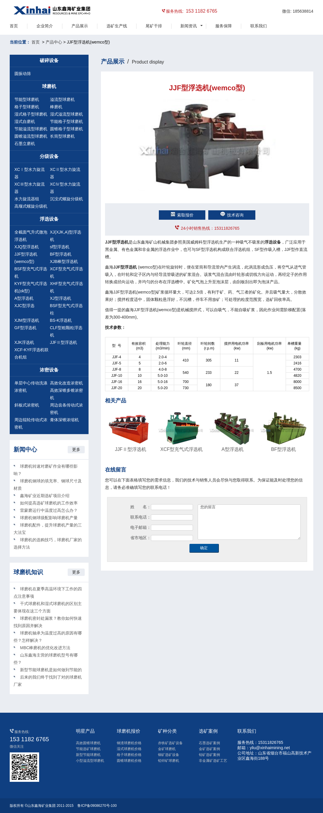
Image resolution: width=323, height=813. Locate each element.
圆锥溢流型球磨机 (30, 136)
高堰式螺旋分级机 (30, 206)
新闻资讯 (188, 26)
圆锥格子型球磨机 (66, 128)
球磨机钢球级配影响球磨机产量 (49, 517)
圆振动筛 (22, 73)
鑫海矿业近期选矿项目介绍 (44, 495)
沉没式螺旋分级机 (66, 198)
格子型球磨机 (26, 106)
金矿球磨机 (167, 749)
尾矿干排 (154, 26)
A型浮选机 (24, 298)
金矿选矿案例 (209, 749)
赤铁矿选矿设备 (170, 743)
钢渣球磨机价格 (129, 743)
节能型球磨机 (26, 99)
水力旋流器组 (26, 198)
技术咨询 (232, 215)
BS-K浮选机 (61, 320)
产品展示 (79, 26)
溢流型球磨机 (62, 99)
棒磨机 (56, 106)
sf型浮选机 (60, 246)
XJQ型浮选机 (26, 246)
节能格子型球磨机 (66, 121)
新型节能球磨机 (88, 755)
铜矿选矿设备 (168, 755)
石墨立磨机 (24, 143)
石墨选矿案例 (209, 743)
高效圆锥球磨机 (88, 743)
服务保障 (223, 26)
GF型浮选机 (25, 327)
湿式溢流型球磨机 (66, 114)
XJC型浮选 (24, 305)
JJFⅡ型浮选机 (63, 342)
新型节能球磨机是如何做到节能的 (51, 669)
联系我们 (258, 26)
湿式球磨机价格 (129, 749)
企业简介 (44, 26)
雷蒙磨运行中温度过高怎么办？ (49, 510)
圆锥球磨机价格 (129, 761)
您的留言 (249, 522)
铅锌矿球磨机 (168, 761)
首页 (14, 26)
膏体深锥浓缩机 (64, 419)
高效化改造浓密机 (66, 383)
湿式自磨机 (24, 121)
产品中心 (54, 42)
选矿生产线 (116, 26)
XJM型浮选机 (26, 320)
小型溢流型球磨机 (90, 761)
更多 (76, 449)
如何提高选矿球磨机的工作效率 (49, 503)
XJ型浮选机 (60, 298)
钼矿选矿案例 (209, 755)
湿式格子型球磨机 (30, 114)
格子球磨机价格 (129, 755)
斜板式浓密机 (26, 405)
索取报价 (182, 215)
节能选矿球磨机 (88, 749)
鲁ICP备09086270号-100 (96, 806)
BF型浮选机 (61, 254)
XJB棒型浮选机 (64, 261)
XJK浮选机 (24, 342)
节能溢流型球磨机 (30, 128)
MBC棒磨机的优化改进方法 (45, 647)
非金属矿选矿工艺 (213, 761)
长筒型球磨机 (62, 136)
